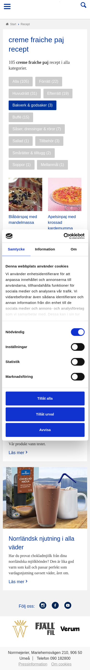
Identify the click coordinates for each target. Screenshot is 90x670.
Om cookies (61, 664)
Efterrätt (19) (58, 93)
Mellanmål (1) (52, 165)
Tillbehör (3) (49, 141)
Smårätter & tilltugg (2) (31, 153)
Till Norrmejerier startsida (45, 8)
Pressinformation (32, 664)
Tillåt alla (45, 398)
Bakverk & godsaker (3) (32, 105)
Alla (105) (20, 81)
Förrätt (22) (48, 81)
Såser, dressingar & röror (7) (36, 129)
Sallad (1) (20, 141)
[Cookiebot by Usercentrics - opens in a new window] (64, 236)
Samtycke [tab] (16, 249)
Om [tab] (74, 249)
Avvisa (45, 430)
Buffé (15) (20, 117)
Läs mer (19, 452)
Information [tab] (45, 249)
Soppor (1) (21, 165)
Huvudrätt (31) (24, 93)
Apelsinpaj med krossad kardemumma (62, 222)
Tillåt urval (45, 414)
